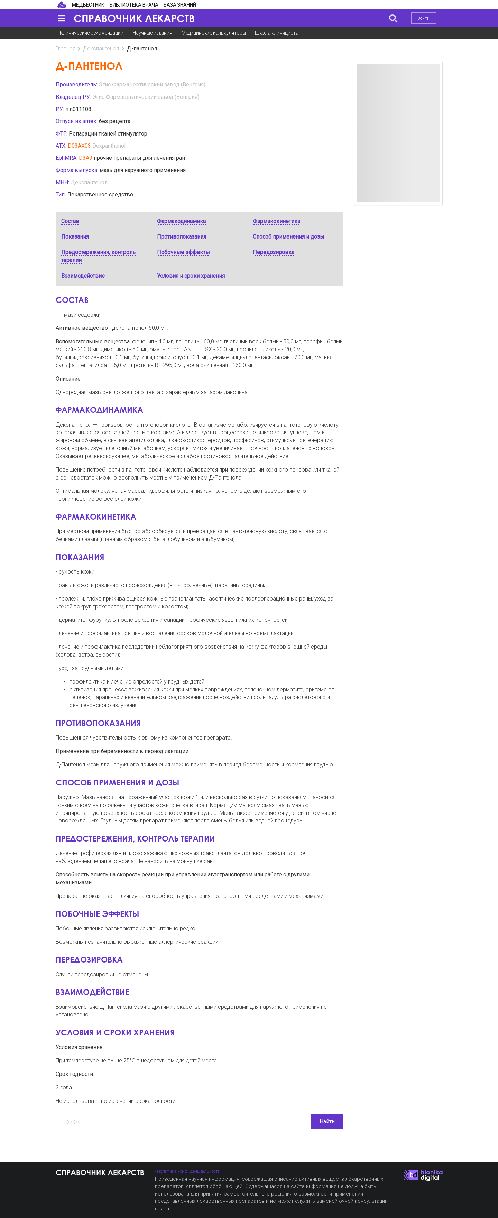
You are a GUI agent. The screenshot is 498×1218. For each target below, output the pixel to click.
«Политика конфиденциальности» (188, 1171)
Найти (327, 1121)
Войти (423, 18)
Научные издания (152, 33)
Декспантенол (101, 48)
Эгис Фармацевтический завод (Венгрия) (152, 84)
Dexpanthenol (109, 145)
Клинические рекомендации (91, 33)
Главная (65, 48)
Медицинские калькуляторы (214, 33)
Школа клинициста (276, 33)
